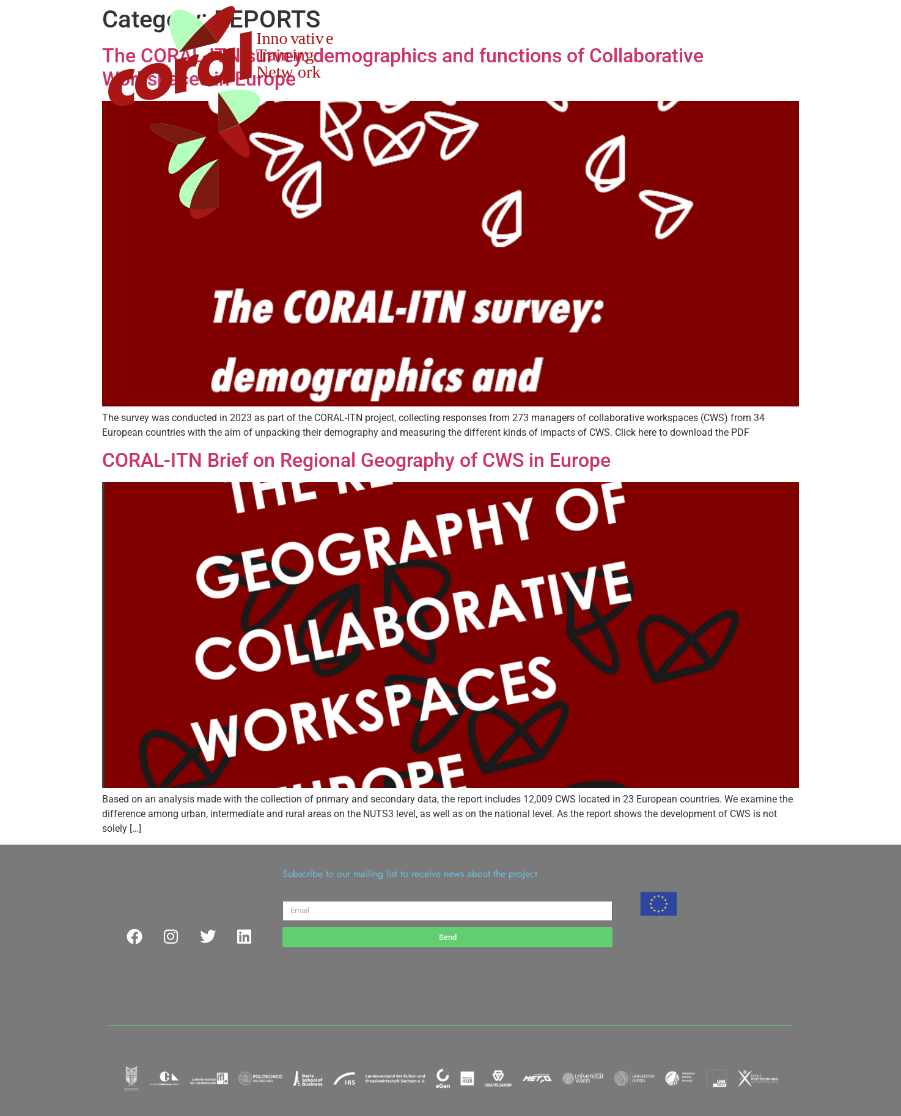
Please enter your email (330, 896)
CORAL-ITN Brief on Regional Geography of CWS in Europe (356, 460)
